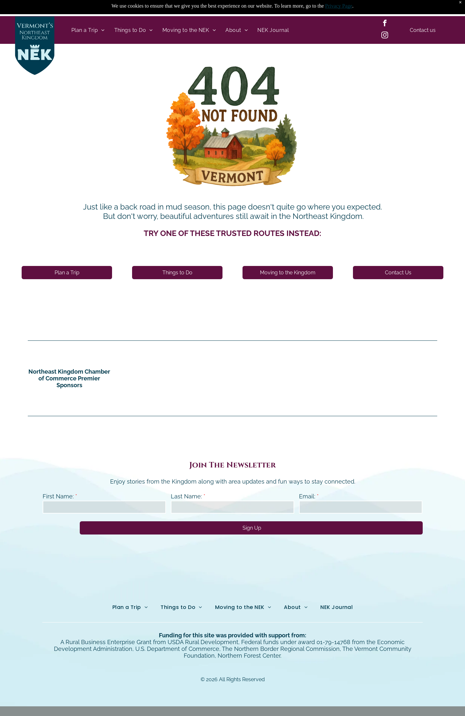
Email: (307, 480)
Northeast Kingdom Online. (218, 703)
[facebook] (384, 8)
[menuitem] (88, 14)
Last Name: (186, 480)
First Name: (58, 480)
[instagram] (384, 20)
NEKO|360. (306, 703)
